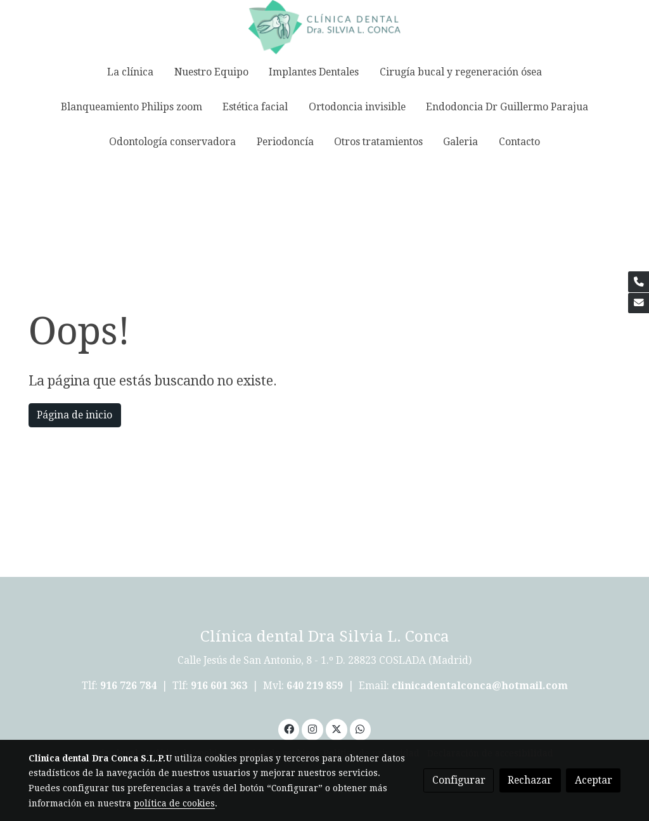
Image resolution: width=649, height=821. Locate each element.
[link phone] (638, 281)
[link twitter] (336, 728)
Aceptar (593, 780)
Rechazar (530, 780)
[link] (324, 27)
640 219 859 (315, 686)
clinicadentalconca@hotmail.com (480, 686)
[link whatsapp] (360, 728)
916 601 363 (219, 686)
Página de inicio (74, 415)
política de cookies (174, 803)
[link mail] (638, 303)
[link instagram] (313, 728)
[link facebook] (288, 728)
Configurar (458, 780)
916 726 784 (128, 686)
